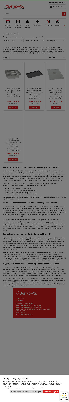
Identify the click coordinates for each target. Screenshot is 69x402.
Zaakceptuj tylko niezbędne (19, 392)
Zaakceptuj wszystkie (51, 392)
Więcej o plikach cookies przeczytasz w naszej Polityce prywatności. (23, 388)
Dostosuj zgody (36, 392)
